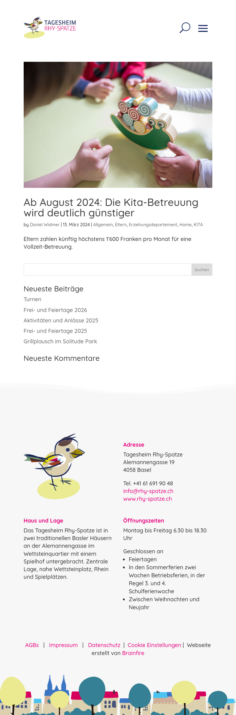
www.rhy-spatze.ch (147, 498)
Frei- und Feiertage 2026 (55, 310)
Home (185, 224)
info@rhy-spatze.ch (148, 491)
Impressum (63, 645)
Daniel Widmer (45, 224)
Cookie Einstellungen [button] (154, 645)
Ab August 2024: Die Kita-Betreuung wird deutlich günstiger (111, 207)
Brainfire (133, 653)
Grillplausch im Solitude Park (60, 341)
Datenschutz (104, 645)
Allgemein (103, 224)
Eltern (121, 224)
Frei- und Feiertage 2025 (55, 330)
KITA (198, 224)
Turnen (32, 299)
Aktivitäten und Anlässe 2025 (61, 320)
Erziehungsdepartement (153, 224)
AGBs (32, 645)
